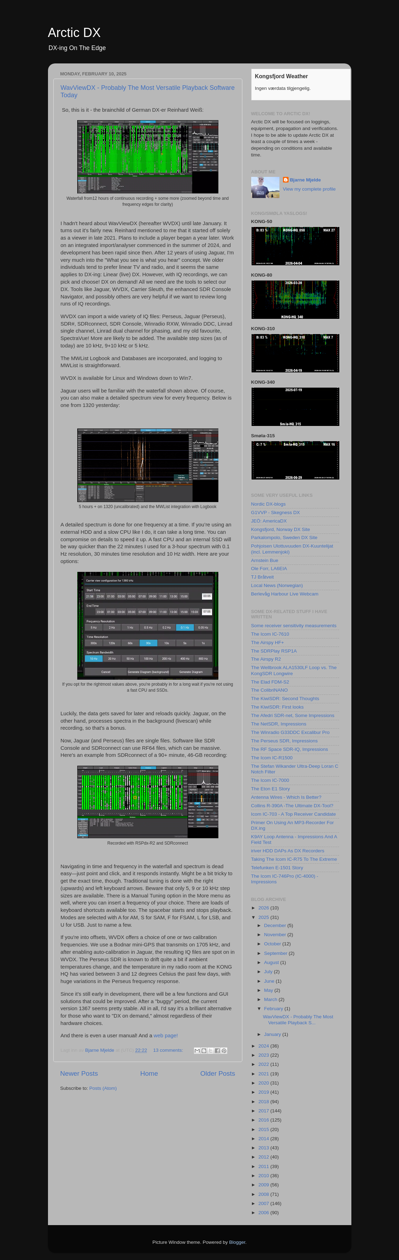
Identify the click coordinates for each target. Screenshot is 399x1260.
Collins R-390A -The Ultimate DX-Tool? (292, 805)
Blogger (237, 1242)
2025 (264, 917)
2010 (264, 1175)
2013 (264, 1147)
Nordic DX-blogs (268, 504)
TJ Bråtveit (262, 577)
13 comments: (169, 1050)
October (273, 943)
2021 (264, 1073)
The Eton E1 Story (270, 788)
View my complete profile (309, 189)
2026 (264, 907)
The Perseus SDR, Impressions (284, 740)
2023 (264, 1055)
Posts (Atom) (103, 1088)
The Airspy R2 (266, 659)
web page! (166, 1035)
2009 (264, 1184)
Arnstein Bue (264, 560)
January (273, 1034)
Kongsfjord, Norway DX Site (280, 529)
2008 (264, 1194)
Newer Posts (79, 1073)
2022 (264, 1064)
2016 (264, 1120)
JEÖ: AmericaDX (269, 521)
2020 (264, 1083)
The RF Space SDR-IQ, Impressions (289, 749)
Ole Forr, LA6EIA (269, 568)
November (276, 934)
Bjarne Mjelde (305, 180)
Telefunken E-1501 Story (277, 867)
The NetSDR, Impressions (279, 724)
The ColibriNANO (269, 690)
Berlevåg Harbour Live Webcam (285, 594)
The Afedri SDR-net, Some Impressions (292, 715)
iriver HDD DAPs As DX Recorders (288, 850)
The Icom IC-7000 (270, 780)
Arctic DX (74, 32)
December (276, 925)
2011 (264, 1166)
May (269, 990)
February (274, 1008)
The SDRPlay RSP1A (274, 651)
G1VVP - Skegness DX (275, 512)
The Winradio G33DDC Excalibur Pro (290, 732)
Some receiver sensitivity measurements (294, 625)
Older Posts (217, 1073)
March (271, 999)
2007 (264, 1203)
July (269, 971)
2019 (264, 1092)
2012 (264, 1157)
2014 (264, 1138)
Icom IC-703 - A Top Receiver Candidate (293, 814)
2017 (264, 1110)
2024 (264, 1046)
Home (149, 1073)
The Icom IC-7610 (270, 634)
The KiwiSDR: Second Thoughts (285, 698)
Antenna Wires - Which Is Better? (286, 797)
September (276, 953)
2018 (264, 1101)
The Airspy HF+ (267, 642)
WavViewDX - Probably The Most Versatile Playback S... (298, 1019)
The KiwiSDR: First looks (277, 707)
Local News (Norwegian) (277, 585)
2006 (264, 1212)
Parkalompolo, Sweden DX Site (284, 537)
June (270, 981)
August (272, 962)
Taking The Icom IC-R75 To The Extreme (294, 859)
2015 (264, 1129)
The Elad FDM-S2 (270, 682)
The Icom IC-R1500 (272, 757)
